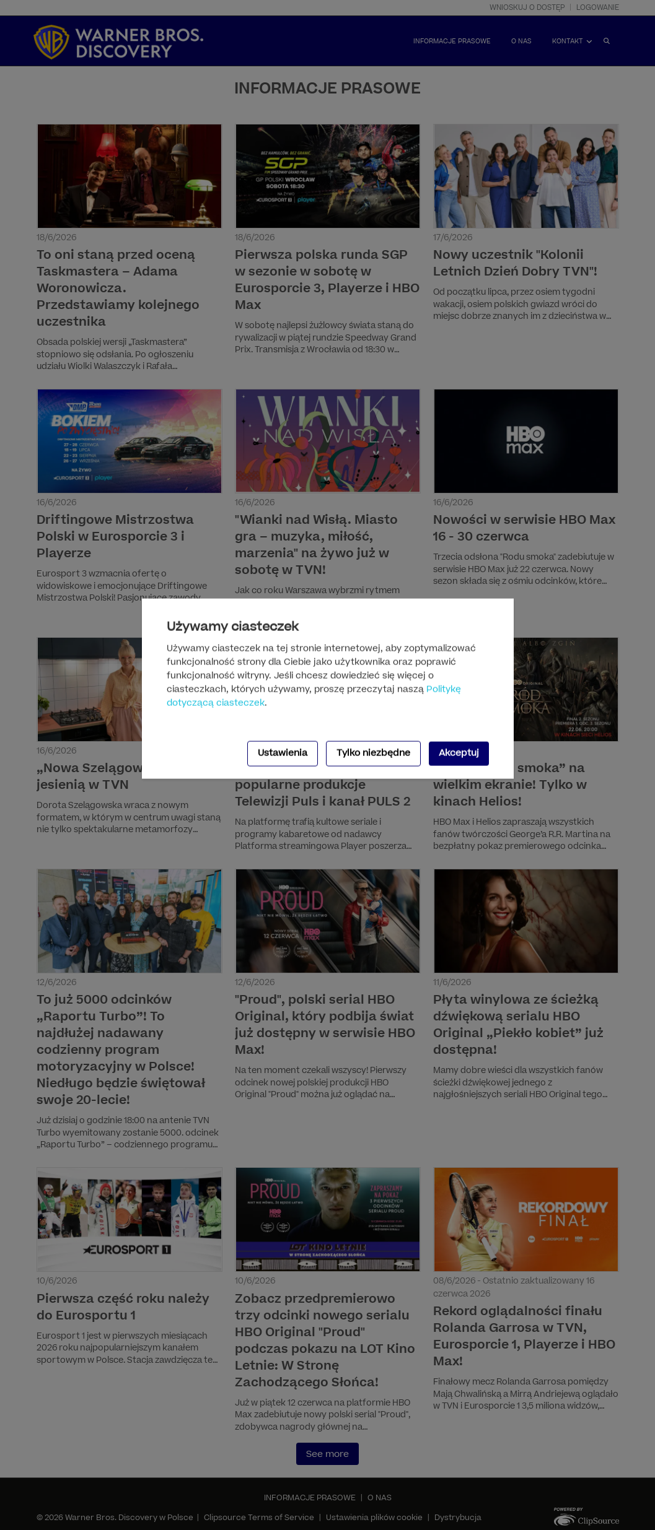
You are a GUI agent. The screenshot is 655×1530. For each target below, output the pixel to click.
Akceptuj (459, 753)
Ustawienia (282, 753)
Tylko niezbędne (373, 753)
